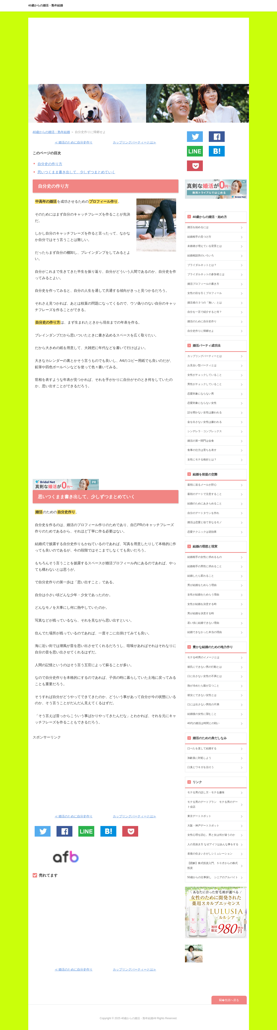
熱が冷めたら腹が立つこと (203, 685)
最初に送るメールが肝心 (202, 484)
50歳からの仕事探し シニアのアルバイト (212, 877)
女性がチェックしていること (204, 374)
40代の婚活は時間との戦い (203, 723)
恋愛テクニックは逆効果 (202, 531)
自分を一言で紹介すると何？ (204, 311)
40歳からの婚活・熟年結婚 (45, 5)
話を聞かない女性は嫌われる (204, 412)
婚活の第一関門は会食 (200, 440)
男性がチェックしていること (204, 384)
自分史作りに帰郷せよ (200, 330)
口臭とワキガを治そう (200, 767)
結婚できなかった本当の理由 (204, 632)
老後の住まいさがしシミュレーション (209, 853)
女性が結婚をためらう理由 (203, 594)
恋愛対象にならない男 (200, 393)
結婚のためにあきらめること (204, 503)
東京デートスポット (199, 816)
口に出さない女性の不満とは (204, 676)
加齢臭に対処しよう (199, 757)
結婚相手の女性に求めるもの (204, 557)
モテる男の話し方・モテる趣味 (205, 792)
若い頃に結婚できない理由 (203, 622)
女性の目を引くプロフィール (204, 293)
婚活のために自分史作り (202, 321)
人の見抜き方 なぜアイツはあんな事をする (212, 844)
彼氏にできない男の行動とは (204, 666)
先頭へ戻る (232, 1000)
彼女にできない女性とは (202, 695)
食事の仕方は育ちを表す (202, 450)
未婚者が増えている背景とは (204, 246)
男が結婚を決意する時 (200, 613)
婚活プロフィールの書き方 (203, 283)
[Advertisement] (138, 51)
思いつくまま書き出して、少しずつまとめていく (76, 172)
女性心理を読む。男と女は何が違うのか (211, 834)
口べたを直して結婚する (202, 748)
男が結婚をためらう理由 (202, 585)
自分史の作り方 (50, 164)
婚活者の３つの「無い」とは (204, 302)
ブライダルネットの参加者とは (205, 274)
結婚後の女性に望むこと (202, 713)
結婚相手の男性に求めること (204, 566)
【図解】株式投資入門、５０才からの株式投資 (212, 866)
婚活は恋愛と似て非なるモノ (204, 522)
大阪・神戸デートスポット (203, 825)
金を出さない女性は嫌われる (204, 421)
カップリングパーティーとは (204, 356)
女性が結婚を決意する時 (202, 604)
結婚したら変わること (200, 575)
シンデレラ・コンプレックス (204, 431)
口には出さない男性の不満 (203, 704)
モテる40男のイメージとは (203, 657)
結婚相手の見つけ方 (199, 236)
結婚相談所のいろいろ (200, 255)
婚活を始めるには (198, 227)
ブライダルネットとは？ (202, 265)
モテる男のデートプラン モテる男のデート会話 (212, 804)
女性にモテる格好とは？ (202, 459)
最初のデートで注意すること (204, 494)
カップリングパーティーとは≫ (134, 142)
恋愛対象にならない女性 (202, 402)
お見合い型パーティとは (202, 365)
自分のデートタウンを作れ (203, 513)
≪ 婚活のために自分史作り (74, 142)
